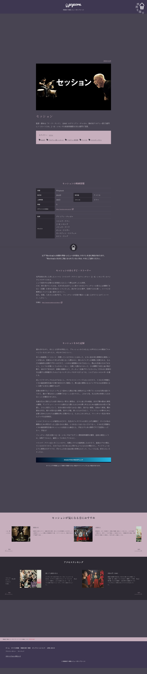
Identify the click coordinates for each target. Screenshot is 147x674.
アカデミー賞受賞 (78, 140)
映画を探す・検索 (26, 659)
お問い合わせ (52, 659)
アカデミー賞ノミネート (59, 140)
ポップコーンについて (39, 659)
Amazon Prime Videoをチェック (73, 464)
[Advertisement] (73, 32)
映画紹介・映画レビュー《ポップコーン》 (74, 673)
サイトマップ (21, 663)
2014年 (43, 140)
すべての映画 (15, 659)
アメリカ (92, 140)
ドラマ (51, 135)
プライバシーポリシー (11, 663)
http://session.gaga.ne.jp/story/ (53, 306)
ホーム (8, 659)
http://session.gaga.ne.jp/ (66, 213)
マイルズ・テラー (47, 143)
